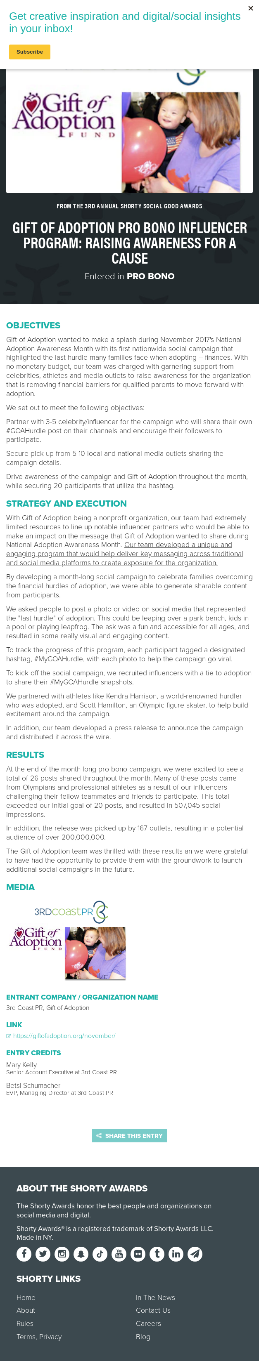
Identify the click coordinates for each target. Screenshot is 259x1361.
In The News (155, 1297)
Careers (148, 1323)
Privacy (50, 1337)
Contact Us (153, 1310)
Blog (143, 1337)
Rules (25, 1323)
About (26, 1310)
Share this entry (129, 1135)
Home (26, 1297)
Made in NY (34, 1237)
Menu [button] (23, 14)
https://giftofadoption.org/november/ (61, 1036)
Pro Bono (151, 276)
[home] (129, 14)
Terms (26, 1337)
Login (242, 14)
